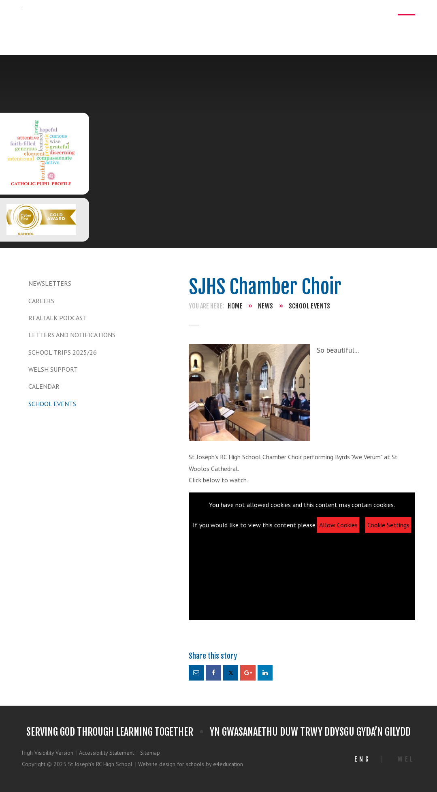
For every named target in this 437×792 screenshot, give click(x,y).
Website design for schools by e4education (190, 764)
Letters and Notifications (71, 335)
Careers (41, 301)
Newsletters (49, 283)
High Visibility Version (47, 752)
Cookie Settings (388, 525)
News (265, 306)
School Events (52, 404)
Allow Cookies (338, 525)
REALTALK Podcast (57, 318)
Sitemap (150, 752)
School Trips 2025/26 (62, 352)
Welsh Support (53, 369)
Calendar (44, 386)
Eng (362, 759)
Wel (406, 759)
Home (235, 306)
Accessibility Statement (106, 752)
